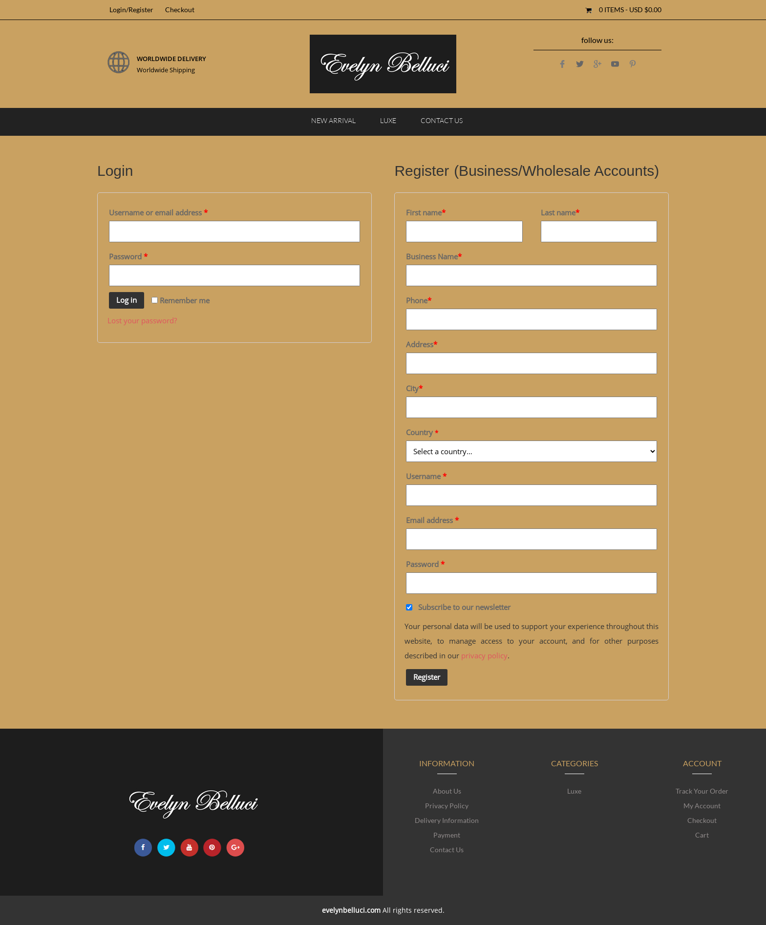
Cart (702, 835)
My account (702, 805)
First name (426, 212)
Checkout (179, 9)
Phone (418, 300)
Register (426, 677)
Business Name (434, 256)
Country (422, 432)
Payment (446, 835)
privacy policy (484, 655)
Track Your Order (702, 791)
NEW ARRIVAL (333, 120)
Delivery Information (447, 820)
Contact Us (442, 120)
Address (421, 344)
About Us (447, 791)
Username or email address (158, 212)
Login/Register (131, 9)
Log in (126, 300)
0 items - (630, 9)
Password (128, 256)
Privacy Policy (446, 805)
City (414, 388)
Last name (560, 212)
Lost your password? (142, 320)
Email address (432, 520)
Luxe (388, 120)
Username (426, 476)
